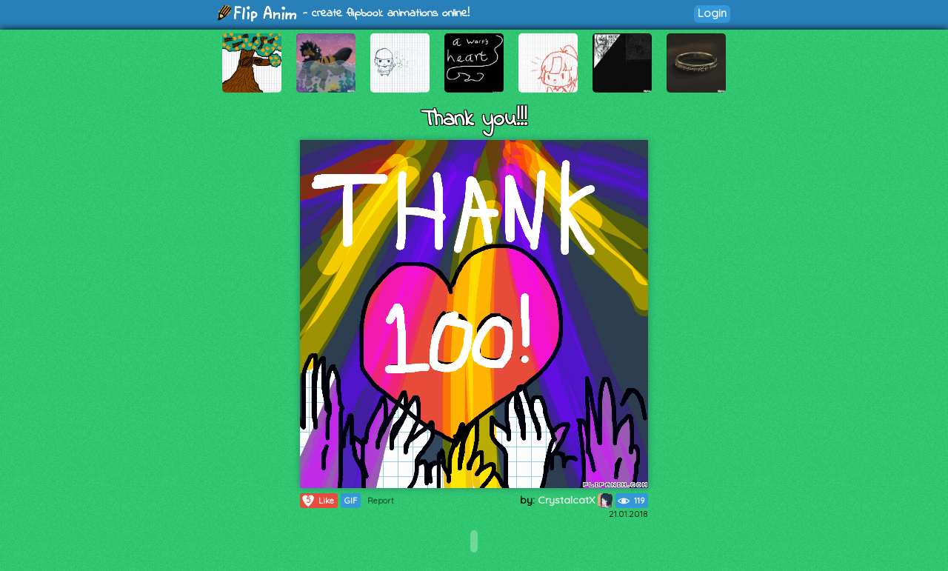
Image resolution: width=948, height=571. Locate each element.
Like (317, 500)
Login (712, 13)
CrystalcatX (575, 500)
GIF (350, 500)
